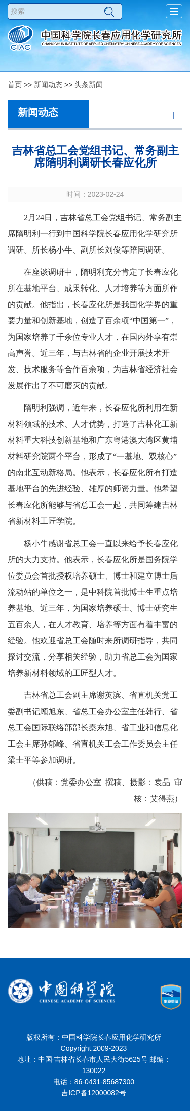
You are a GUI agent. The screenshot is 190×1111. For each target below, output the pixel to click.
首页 (15, 84)
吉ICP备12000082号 (93, 1093)
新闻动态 (48, 84)
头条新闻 (88, 84)
